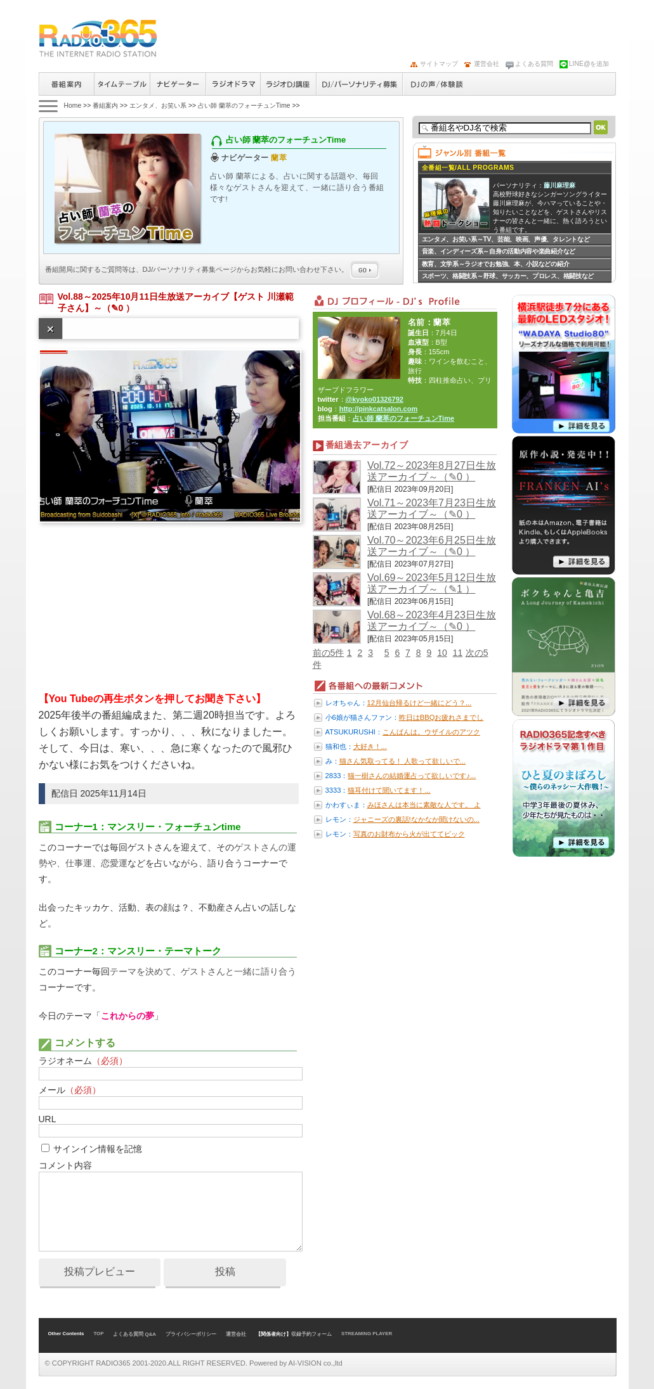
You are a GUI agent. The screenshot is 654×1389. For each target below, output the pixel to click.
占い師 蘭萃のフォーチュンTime (244, 105)
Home (73, 105)
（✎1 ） (456, 589)
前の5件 (328, 653)
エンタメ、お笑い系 (157, 105)
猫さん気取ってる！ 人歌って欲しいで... (402, 761)
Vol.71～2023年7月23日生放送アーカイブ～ (431, 508)
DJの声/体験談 (437, 84)
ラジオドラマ (233, 84)
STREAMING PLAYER (366, 1333)
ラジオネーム (83, 1061)
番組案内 (66, 84)
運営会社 (486, 63)
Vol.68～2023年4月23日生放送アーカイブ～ (431, 621)
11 (458, 653)
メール (70, 1090)
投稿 (225, 1271)
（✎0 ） (118, 308)
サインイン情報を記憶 (97, 1149)
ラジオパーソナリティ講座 (288, 84)
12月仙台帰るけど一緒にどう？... (419, 703)
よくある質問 (534, 63)
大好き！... (370, 746)
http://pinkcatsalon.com (378, 409)
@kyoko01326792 (374, 399)
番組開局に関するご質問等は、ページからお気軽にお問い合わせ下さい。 (212, 269)
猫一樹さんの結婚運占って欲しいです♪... (412, 775)
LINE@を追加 (589, 63)
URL (47, 1119)
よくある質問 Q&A (134, 1334)
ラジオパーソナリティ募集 (359, 84)
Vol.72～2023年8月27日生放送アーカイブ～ (431, 471)
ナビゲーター (178, 84)
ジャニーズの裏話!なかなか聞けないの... (416, 819)
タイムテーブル (122, 84)
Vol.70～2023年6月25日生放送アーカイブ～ (431, 546)
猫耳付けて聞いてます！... (389, 790)
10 (442, 653)
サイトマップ (439, 63)
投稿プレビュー (99, 1271)
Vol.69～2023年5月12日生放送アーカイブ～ (431, 583)
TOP (98, 1333)
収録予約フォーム (311, 1334)
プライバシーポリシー (191, 1334)
